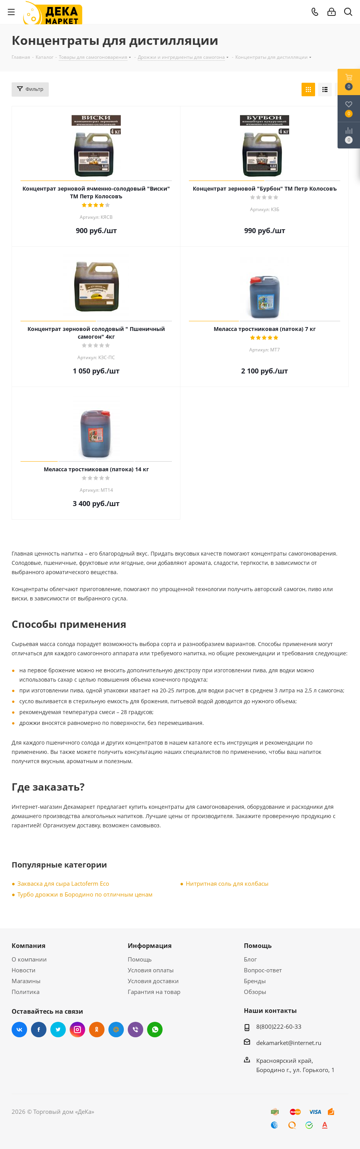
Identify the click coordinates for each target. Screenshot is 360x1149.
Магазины (26, 981)
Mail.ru (116, 1029)
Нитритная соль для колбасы (227, 883)
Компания (28, 945)
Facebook (38, 1029)
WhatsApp (155, 1029)
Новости (24, 970)
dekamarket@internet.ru (288, 1043)
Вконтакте (19, 1029)
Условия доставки (153, 981)
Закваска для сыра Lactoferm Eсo (63, 883)
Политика (25, 992)
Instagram (77, 1029)
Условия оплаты (151, 970)
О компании (29, 959)
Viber (135, 1029)
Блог (250, 959)
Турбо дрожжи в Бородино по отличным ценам (85, 894)
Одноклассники (97, 1029)
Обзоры (255, 992)
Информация (149, 945)
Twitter (58, 1029)
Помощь (140, 959)
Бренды (255, 981)
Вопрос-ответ (263, 970)
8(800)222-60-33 (279, 1026)
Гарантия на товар (154, 992)
